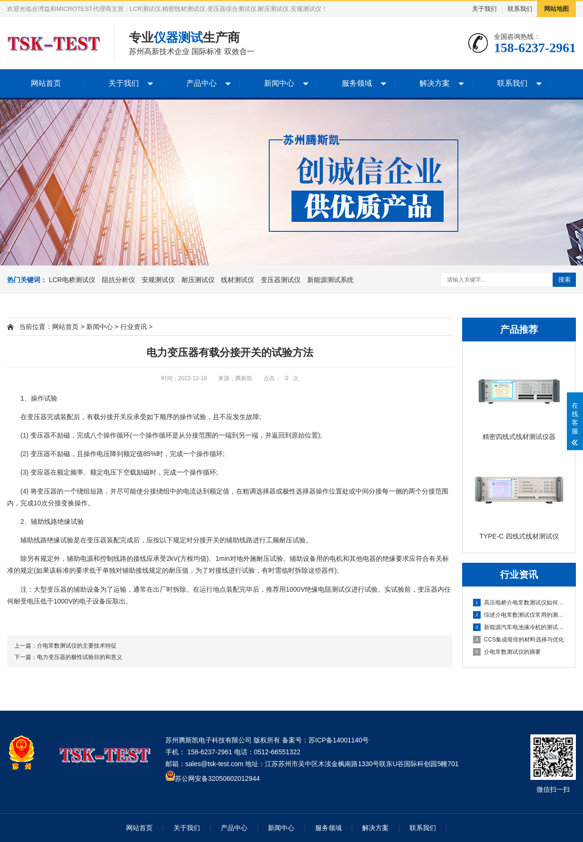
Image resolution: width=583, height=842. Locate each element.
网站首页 (46, 83)
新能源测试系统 (330, 280)
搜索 (564, 279)
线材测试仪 (237, 280)
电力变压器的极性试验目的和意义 (79, 657)
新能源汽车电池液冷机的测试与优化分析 (519, 627)
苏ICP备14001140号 (339, 740)
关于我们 (484, 8)
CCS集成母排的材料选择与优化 (518, 639)
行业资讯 (133, 326)
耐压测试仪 (198, 280)
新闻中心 (279, 83)
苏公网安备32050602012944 (217, 778)
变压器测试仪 (281, 280)
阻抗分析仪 (118, 280)
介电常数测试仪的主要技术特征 (77, 645)
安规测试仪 (158, 280)
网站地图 (556, 8)
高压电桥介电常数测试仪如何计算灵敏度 (519, 602)
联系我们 (520, 8)
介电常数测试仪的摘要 (507, 652)
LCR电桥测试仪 (72, 280)
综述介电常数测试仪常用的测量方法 (519, 615)
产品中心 (201, 83)
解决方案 (434, 83)
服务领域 (357, 83)
